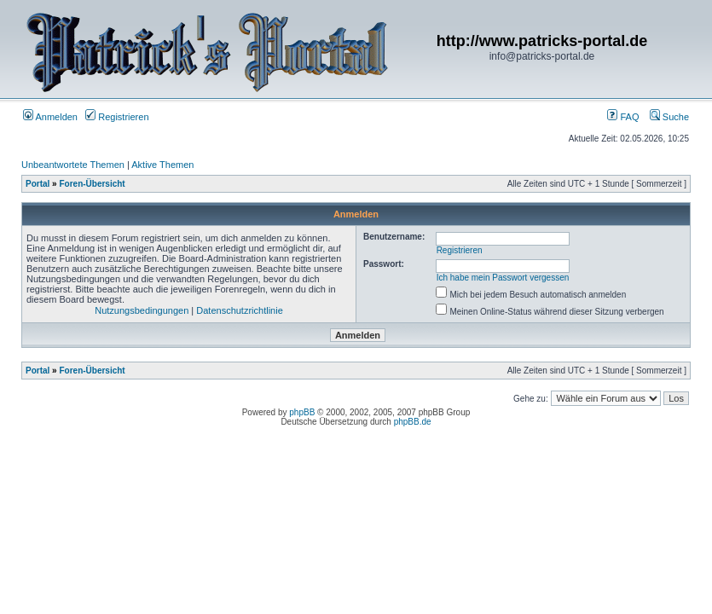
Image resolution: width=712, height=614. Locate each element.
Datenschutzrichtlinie (239, 310)
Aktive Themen (162, 164)
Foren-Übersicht (91, 183)
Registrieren (116, 117)
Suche (669, 117)
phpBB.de (412, 421)
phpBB (302, 412)
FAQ (623, 117)
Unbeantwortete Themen (72, 164)
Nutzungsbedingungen (141, 310)
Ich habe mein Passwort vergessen (503, 277)
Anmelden (50, 117)
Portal (37, 183)
